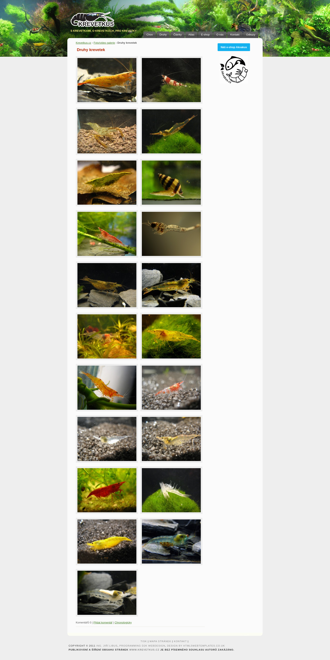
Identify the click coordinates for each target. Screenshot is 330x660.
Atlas (191, 34)
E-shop (205, 34)
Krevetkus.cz (83, 42)
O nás (220, 34)
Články (177, 34)
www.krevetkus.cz (144, 649)
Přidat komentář (102, 622)
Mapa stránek (160, 641)
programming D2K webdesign (142, 645)
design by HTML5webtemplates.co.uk (196, 645)
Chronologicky (123, 622)
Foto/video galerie (104, 42)
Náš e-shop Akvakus (234, 47)
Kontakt (234, 34)
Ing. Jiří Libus (107, 645)
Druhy (163, 34)
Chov (149, 34)
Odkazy (250, 34)
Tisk (144, 641)
